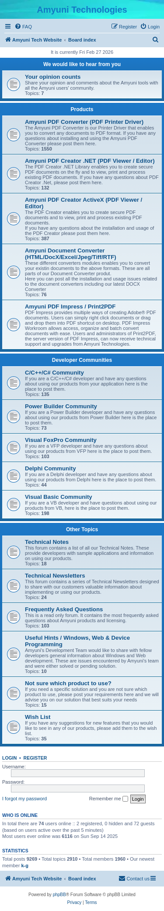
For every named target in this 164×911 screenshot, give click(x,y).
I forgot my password (24, 798)
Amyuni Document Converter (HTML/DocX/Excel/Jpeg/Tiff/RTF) (70, 253)
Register (35, 757)
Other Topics (82, 529)
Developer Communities (82, 360)
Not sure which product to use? (68, 683)
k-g (24, 865)
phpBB (59, 894)
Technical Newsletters (55, 575)
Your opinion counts (52, 77)
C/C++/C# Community (54, 372)
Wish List (38, 717)
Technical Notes (47, 542)
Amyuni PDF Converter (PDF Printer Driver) (84, 122)
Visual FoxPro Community (61, 440)
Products (81, 109)
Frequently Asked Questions (64, 609)
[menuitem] (23, 26)
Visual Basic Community (58, 497)
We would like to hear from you (82, 64)
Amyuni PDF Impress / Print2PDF (70, 306)
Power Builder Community (61, 406)
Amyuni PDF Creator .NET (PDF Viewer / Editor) (90, 161)
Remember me (108, 799)
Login (9, 757)
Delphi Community (50, 468)
